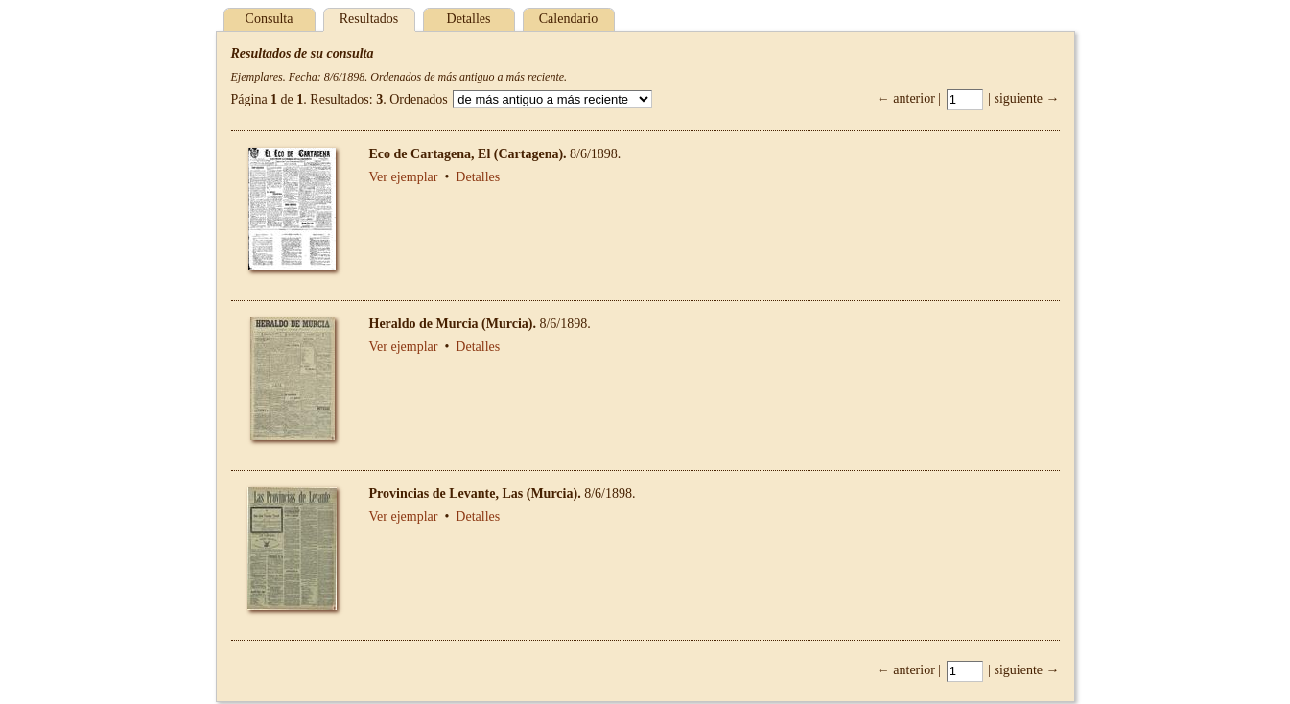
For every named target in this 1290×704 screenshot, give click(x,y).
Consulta (269, 19)
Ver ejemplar (403, 177)
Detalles (469, 19)
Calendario (568, 19)
